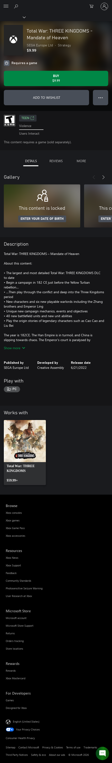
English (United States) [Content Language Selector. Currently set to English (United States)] (26, 721)
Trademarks (90, 747)
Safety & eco (38, 754)
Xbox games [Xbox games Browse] (13, 520)
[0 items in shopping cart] (93, 6)
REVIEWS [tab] (56, 161)
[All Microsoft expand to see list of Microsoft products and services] (6, 6)
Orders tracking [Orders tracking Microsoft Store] (15, 640)
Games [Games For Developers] (10, 700)
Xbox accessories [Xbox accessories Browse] (15, 535)
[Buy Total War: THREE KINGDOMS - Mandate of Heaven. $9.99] (56, 78)
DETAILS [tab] (31, 161)
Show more (14, 348)
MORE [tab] (81, 161)
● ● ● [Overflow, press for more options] (100, 97)
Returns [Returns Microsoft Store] (10, 633)
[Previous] (94, 177)
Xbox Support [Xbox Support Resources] (13, 565)
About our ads (57, 754)
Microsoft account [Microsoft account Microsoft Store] (16, 617)
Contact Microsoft (28, 747)
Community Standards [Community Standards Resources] (18, 580)
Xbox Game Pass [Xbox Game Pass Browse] (15, 528)
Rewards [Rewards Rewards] (11, 670)
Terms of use (73, 747)
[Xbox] (12, 17)
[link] (25, 452)
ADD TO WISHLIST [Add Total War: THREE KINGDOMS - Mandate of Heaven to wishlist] (46, 97)
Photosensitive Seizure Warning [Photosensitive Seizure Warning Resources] (24, 588)
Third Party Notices (17, 754)
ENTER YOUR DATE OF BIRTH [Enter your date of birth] (42, 219)
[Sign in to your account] (104, 6)
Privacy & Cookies (52, 747)
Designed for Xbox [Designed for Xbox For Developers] (16, 707)
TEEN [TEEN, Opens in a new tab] (27, 118)
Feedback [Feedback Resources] (11, 573)
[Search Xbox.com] (17, 6)
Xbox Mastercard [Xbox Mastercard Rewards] (15, 678)
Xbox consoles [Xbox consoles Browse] (14, 512)
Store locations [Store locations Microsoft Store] (14, 648)
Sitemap (10, 747)
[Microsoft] (56, 3)
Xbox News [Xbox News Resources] (12, 557)
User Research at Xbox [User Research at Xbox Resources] (19, 595)
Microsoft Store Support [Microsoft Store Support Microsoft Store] (19, 625)
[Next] (103, 177)
